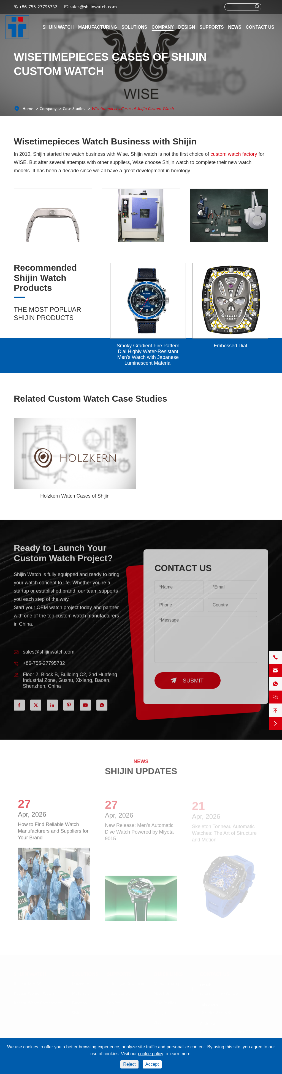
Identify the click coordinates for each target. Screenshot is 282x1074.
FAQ (110, 1013)
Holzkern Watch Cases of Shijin (74, 496)
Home (28, 109)
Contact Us (260, 27)
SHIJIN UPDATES (141, 767)
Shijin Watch (58, 27)
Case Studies (74, 109)
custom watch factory (233, 154)
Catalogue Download (125, 984)
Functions (80, 1003)
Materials (80, 993)
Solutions (134, 27)
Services (114, 1003)
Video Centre (119, 993)
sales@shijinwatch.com (93, 7)
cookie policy (150, 1053)
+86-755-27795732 (38, 7)
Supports (211, 27)
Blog (158, 1022)
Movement (81, 984)
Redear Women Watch (34, 993)
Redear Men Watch (31, 984)
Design (186, 27)
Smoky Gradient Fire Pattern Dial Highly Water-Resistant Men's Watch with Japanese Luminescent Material (147, 354)
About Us (162, 993)
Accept (152, 1064)
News (234, 27)
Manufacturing (97, 27)
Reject (129, 1064)
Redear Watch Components (38, 1003)
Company (162, 27)
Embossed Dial (230, 345)
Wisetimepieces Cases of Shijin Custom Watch (132, 109)
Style (76, 1013)
